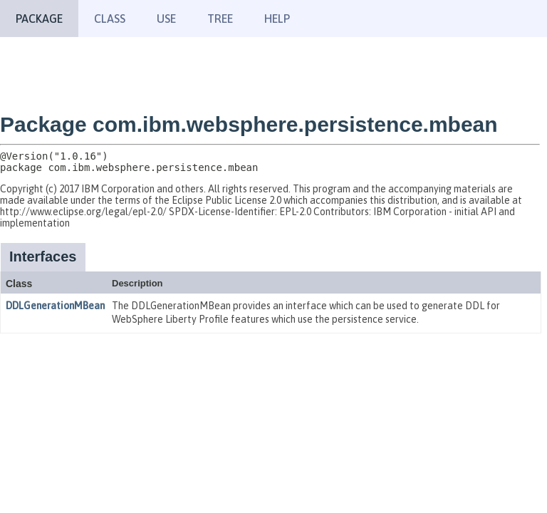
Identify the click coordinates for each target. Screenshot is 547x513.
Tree (220, 18)
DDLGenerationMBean (55, 305)
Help (277, 18)
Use (166, 18)
